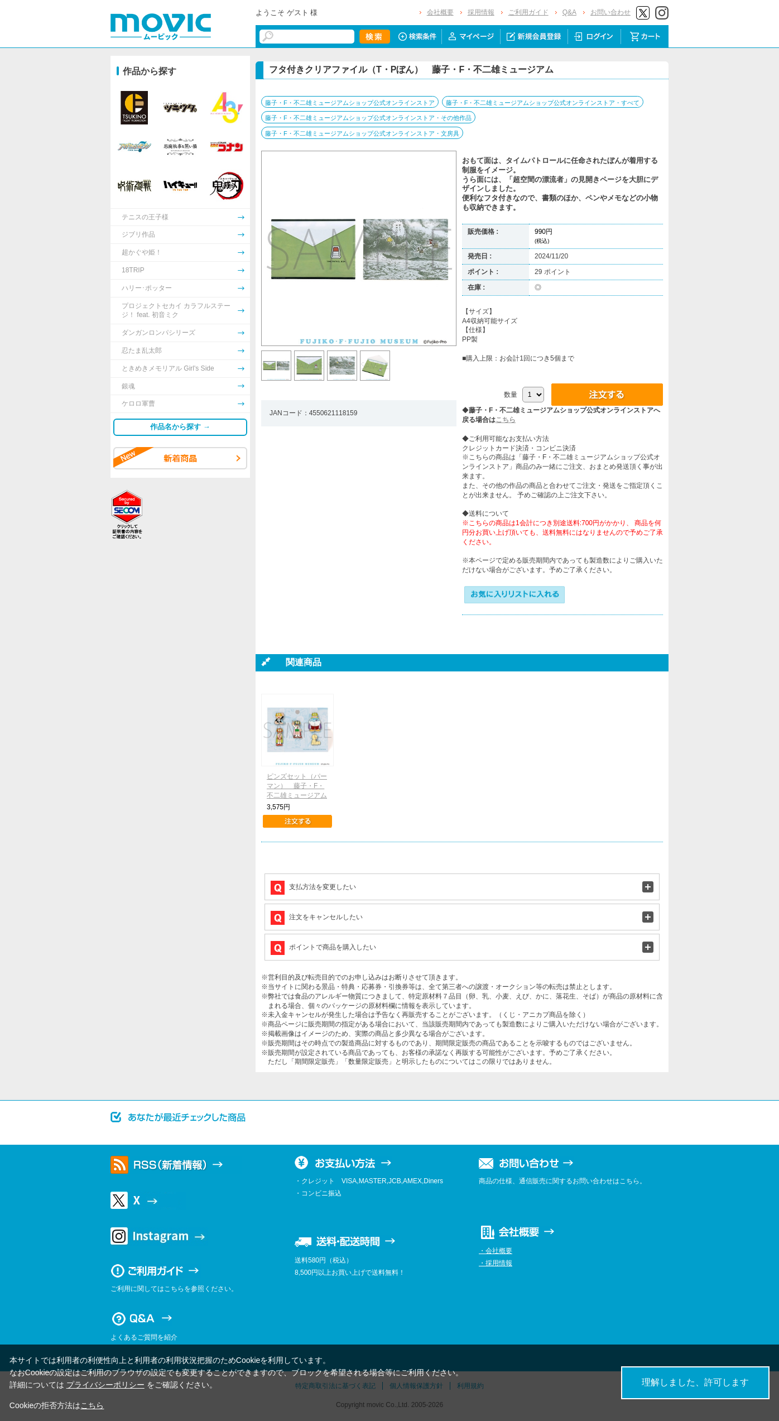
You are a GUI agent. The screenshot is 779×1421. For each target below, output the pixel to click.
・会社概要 (495, 1251)
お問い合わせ (610, 12)
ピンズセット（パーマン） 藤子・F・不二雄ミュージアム (297, 785)
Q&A (569, 12)
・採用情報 (495, 1263)
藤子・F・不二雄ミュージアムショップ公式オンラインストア (350, 102)
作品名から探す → (180, 427)
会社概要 (440, 12)
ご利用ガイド (528, 12)
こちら (506, 420)
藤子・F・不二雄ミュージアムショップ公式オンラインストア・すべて (543, 102)
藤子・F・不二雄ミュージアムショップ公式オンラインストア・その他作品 (368, 117)
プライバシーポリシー (105, 1384)
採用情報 (481, 12)
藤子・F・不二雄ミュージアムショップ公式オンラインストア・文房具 (362, 133)
